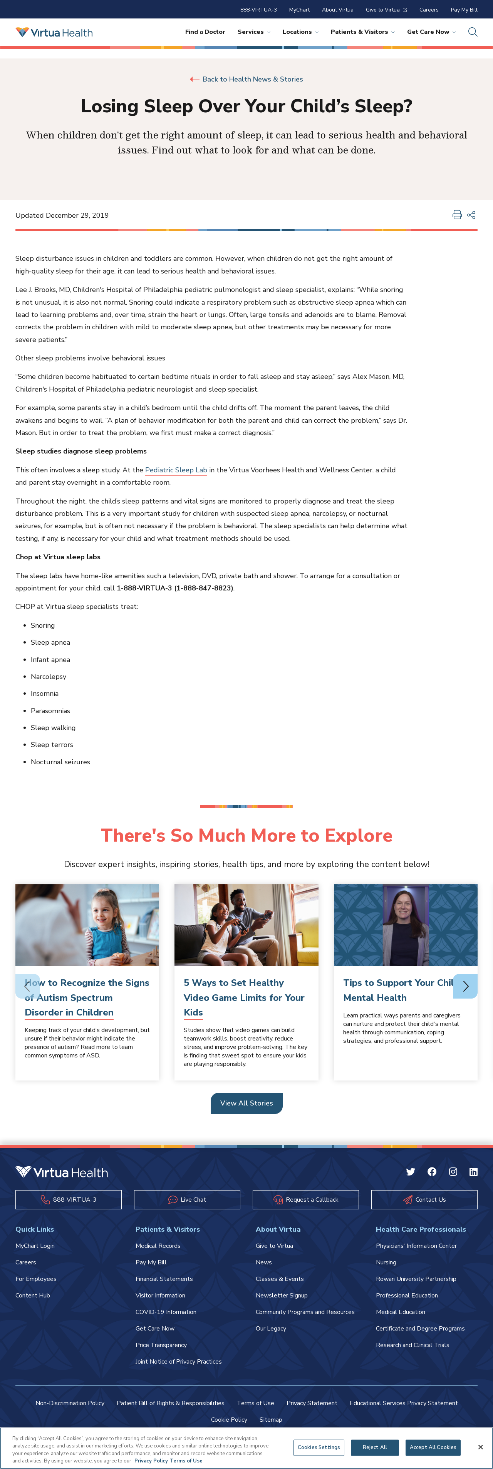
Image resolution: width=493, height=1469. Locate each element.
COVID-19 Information (166, 1312)
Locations (301, 32)
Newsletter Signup (282, 1295)
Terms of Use (255, 1403)
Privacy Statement (312, 1403)
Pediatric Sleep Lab (176, 470)
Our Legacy (271, 1328)
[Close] (480, 1447)
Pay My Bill (464, 9)
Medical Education (400, 1312)
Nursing (386, 1262)
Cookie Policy (229, 1420)
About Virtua (338, 9)
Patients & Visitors (363, 32)
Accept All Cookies (433, 1447)
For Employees (36, 1279)
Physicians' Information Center (416, 1246)
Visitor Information (160, 1295)
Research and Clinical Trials (412, 1345)
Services (254, 32)
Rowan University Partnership (416, 1279)
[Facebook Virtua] (432, 1172)
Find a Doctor (205, 32)
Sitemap (271, 1420)
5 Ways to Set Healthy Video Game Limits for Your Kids (244, 998)
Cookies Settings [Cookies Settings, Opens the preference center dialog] (319, 1447)
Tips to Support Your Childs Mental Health (403, 990)
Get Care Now (431, 32)
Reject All (375, 1447)
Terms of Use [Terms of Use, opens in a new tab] (186, 1460)
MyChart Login (35, 1246)
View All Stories (246, 1103)
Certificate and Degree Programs (420, 1328)
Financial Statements (164, 1279)
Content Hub (32, 1295)
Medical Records (158, 1246)
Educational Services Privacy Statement (404, 1403)
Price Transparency (161, 1345)
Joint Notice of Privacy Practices (179, 1361)
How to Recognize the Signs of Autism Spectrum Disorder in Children (87, 998)
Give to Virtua (386, 9)
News (264, 1262)
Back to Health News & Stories (246, 79)
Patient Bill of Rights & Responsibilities (171, 1403)
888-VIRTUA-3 (258, 9)
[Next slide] (465, 986)
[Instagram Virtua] (453, 1172)
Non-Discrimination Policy (69, 1403)
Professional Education (407, 1295)
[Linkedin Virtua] (474, 1172)
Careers (429, 9)
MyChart (299, 9)
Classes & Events (280, 1279)
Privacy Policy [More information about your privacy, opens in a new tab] (151, 1460)
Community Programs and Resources (305, 1312)
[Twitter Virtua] (410, 1172)
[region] (246, 1448)
